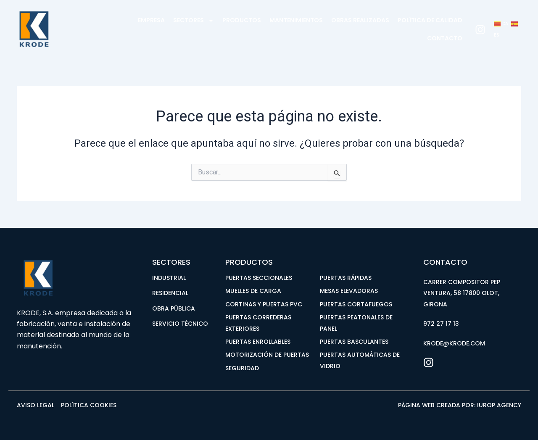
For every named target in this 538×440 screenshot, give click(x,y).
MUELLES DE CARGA (253, 291)
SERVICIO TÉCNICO (180, 323)
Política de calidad (430, 20)
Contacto (444, 38)
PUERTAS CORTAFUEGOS (356, 304)
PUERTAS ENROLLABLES (257, 341)
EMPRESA (151, 20)
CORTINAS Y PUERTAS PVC (263, 304)
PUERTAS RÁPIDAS (346, 278)
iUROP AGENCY (499, 405)
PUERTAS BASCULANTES (354, 341)
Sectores (193, 20)
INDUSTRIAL (169, 278)
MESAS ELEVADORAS (349, 291)
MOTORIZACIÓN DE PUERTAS (267, 354)
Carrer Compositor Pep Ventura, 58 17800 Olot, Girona (461, 293)
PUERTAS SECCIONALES (258, 278)
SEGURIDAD (242, 368)
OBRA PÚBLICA (173, 308)
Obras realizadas (360, 20)
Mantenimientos (296, 20)
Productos (241, 20)
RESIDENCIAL (170, 293)
